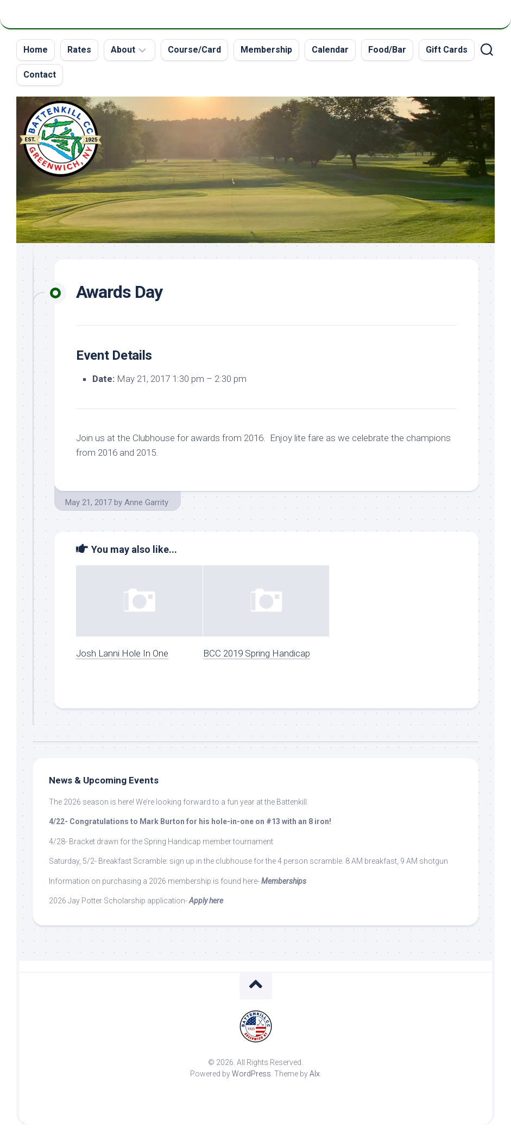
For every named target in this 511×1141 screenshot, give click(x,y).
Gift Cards (447, 49)
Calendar (330, 49)
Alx (315, 1073)
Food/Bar (387, 49)
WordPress (251, 1073)
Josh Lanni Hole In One (122, 653)
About (123, 49)
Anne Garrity (146, 502)
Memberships (283, 881)
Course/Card (194, 49)
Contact (39, 74)
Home (35, 49)
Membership (266, 49)
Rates (79, 49)
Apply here (206, 900)
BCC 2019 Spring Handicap (256, 653)
